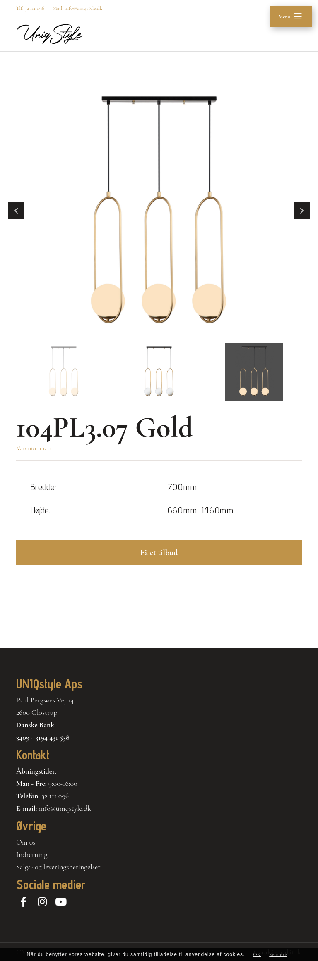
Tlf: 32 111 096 (30, 8)
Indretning (32, 854)
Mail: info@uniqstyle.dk (77, 8)
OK (257, 954)
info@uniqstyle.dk (65, 808)
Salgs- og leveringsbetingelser (58, 866)
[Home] (50, 34)
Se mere (278, 954)
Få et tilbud (159, 553)
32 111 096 (55, 795)
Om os (25, 842)
